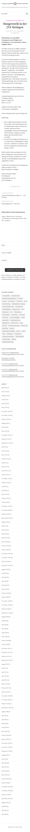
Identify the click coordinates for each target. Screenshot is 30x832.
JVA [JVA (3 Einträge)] (11, 312)
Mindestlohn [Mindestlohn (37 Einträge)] (5, 323)
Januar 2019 (5, 597)
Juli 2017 (4, 668)
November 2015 (6, 747)
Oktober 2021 (5, 482)
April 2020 (4, 538)
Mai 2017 (4, 676)
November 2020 (6, 510)
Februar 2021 (5, 498)
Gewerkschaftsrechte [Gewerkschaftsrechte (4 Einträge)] (8, 306)
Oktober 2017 (5, 656)
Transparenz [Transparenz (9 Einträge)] (18, 334)
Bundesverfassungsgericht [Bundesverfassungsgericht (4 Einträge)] (9, 298)
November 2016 (6, 700)
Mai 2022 (4, 463)
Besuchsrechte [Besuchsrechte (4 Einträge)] (16, 295)
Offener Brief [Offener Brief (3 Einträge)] (14, 323)
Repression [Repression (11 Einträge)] (24, 325)
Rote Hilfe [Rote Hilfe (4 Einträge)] (5, 328)
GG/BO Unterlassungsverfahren (9, 359)
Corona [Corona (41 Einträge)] (4, 301)
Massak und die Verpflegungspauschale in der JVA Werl (13, 353)
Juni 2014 (4, 810)
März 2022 (5, 467)
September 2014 (6, 798)
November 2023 (6, 435)
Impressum (11, 827)
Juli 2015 (4, 759)
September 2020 (6, 518)
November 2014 (6, 790)
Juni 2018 (4, 624)
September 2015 (6, 751)
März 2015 (4, 775)
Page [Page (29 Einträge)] (21, 323)
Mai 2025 (4, 399)
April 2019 (4, 585)
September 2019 (6, 565)
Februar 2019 (5, 593)
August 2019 (5, 569)
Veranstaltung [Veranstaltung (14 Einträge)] (6, 339)
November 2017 (6, 652)
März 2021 (4, 494)
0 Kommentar (15, 33)
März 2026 (5, 391)
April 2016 (4, 727)
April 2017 (4, 680)
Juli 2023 (4, 447)
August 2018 (5, 617)
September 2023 (6, 443)
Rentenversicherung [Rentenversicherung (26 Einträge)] (13, 325)
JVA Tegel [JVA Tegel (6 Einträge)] (22, 314)
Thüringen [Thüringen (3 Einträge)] (10, 334)
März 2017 (4, 684)
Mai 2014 (4, 814)
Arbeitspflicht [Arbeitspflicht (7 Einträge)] (6, 295)
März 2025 (5, 407)
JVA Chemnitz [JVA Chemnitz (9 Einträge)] (6, 314)
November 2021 (6, 478)
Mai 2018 (4, 628)
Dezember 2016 (6, 696)
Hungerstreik (16, 186)
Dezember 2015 (6, 743)
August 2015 (5, 755)
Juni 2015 (4, 763)
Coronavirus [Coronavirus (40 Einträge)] (11, 301)
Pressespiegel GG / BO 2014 (11, 204)
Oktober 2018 (5, 609)
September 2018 (6, 613)
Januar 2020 (5, 549)
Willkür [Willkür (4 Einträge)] (14, 339)
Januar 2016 (5, 739)
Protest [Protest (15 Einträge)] (4, 325)
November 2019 (6, 557)
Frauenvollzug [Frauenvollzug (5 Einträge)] (6, 304)
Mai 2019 (4, 581)
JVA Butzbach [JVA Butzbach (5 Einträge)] (17, 312)
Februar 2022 (5, 470)
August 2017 (5, 664)
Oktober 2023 (5, 439)
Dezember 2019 (6, 553)
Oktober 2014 (5, 794)
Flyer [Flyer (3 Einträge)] (25, 301)
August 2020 (5, 522)
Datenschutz (18, 827)
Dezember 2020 (6, 506)
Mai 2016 (4, 723)
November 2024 (6, 415)
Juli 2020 (4, 526)
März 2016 (4, 731)
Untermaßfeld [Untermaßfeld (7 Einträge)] (19, 336)
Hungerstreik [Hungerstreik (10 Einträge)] (16, 309)
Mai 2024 (4, 427)
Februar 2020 (5, 545)
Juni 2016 (4, 719)
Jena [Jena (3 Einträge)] (23, 309)
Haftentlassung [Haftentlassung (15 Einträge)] (6, 309)
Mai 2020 (4, 534)
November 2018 (6, 605)
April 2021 (4, 490)
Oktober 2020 (5, 514)
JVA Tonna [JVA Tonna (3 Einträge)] (5, 317)
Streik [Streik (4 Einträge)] (18, 331)
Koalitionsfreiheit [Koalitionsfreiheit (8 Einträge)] (15, 320)
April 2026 (4, 387)
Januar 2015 (5, 783)
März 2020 (5, 542)
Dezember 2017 (6, 648)
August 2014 (5, 802)
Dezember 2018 (6, 601)
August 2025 (5, 395)
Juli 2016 (4, 715)
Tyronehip (5, 358)
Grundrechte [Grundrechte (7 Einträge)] (19, 306)
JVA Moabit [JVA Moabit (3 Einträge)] (15, 314)
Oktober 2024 (5, 419)
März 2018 (4, 636)
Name (3, 245)
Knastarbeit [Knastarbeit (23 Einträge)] (5, 320)
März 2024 (5, 431)
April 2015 (4, 771)
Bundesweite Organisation (15, 20)
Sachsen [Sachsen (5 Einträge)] (12, 328)
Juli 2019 (4, 573)
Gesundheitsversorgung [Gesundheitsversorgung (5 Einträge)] (18, 304)
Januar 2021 (5, 502)
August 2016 (5, 711)
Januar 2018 (5, 644)
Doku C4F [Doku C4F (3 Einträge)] (19, 301)
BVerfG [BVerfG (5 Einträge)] (20, 298)
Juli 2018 (4, 621)
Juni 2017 (4, 672)
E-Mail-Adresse (6, 253)
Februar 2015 (5, 779)
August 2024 (5, 423)
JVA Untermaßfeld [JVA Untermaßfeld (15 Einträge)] (15, 317)
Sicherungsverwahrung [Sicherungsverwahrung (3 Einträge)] (8, 331)
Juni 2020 (4, 530)
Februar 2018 (5, 640)
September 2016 (6, 707)
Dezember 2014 (6, 786)
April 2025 (4, 403)
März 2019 (4, 589)
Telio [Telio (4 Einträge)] (3, 334)
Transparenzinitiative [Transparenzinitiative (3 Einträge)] (8, 336)
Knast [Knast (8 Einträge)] (22, 317)
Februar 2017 (5, 688)
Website (4, 260)
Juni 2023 (4, 451)
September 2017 (6, 660)
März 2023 (5, 455)
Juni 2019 (4, 577)
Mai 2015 (4, 767)
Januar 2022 (5, 474)
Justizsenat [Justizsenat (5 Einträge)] (5, 312)
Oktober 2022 (5, 459)
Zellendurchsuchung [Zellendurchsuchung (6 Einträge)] (7, 342)
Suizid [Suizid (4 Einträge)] (23, 331)
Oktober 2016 (5, 703)
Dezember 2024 (6, 411)
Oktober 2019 (5, 561)
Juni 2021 (4, 486)
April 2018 (4, 632)
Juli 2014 (4, 806)
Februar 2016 (5, 735)
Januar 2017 (5, 692)
